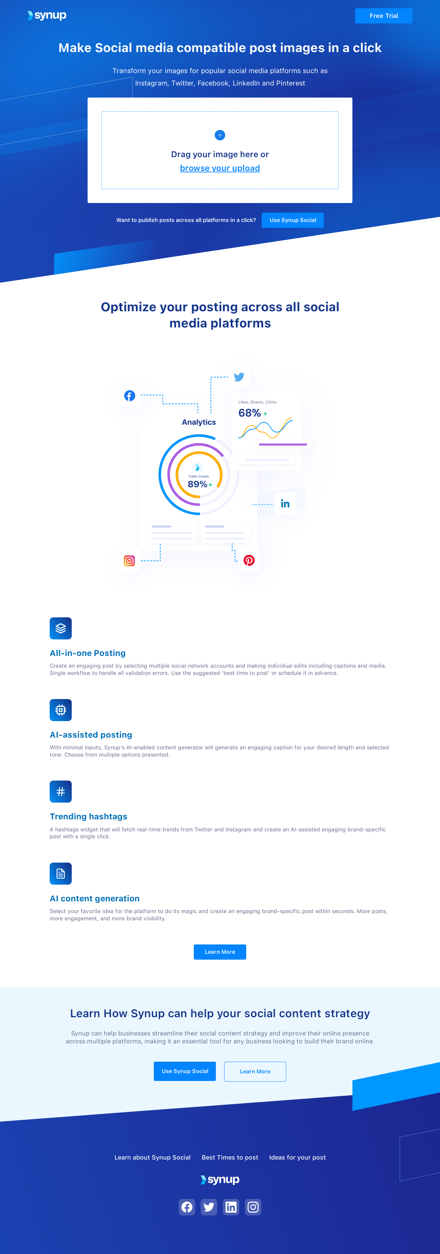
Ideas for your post (297, 1157)
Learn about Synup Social (152, 1157)
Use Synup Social (293, 220)
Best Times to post (230, 1157)
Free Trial (384, 15)
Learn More (220, 952)
